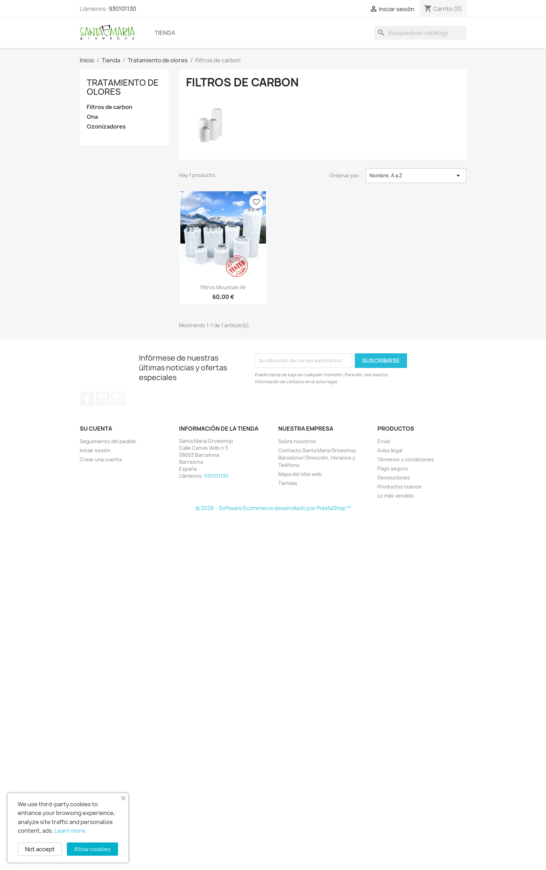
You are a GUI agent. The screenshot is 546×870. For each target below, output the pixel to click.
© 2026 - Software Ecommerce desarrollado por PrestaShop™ (273, 508)
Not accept (40, 849)
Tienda (165, 33)
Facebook (87, 399)
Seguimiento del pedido (108, 441)
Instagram (118, 399)
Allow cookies (92, 849)
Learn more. (70, 830)
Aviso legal (389, 450)
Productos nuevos (399, 486)
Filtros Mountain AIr (223, 287)
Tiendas (287, 483)
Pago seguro (392, 468)
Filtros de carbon (109, 107)
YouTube (103, 399)
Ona (92, 117)
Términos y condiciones (405, 459)
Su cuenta (96, 428)
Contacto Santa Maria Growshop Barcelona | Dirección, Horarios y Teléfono (317, 457)
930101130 (122, 9)
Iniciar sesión (95, 450)
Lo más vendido (395, 495)
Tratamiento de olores (123, 87)
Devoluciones (393, 477)
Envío (383, 441)
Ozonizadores (106, 126)
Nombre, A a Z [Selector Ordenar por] (415, 175)
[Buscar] (420, 33)
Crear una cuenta (101, 459)
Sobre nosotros (297, 441)
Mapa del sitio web (300, 474)
